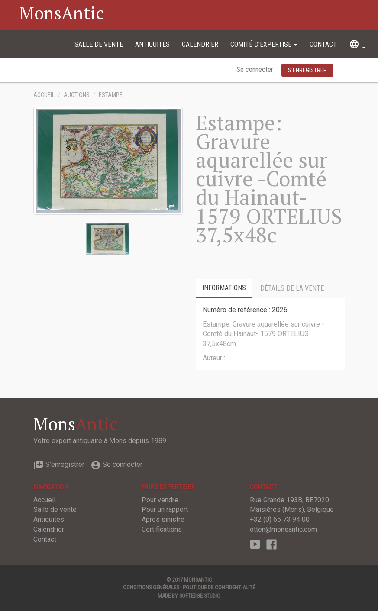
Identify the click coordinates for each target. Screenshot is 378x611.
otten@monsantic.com (283, 529)
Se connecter (255, 69)
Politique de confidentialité (219, 587)
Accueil (44, 95)
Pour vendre (160, 500)
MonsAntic (61, 12)
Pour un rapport (165, 509)
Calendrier (200, 44)
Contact (323, 44)
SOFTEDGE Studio (199, 595)
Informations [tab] (224, 288)
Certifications (162, 529)
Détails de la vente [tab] (292, 288)
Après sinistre (163, 519)
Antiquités (152, 44)
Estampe (111, 95)
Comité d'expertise (263, 44)
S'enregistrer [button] (307, 70)
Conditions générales (151, 587)
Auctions (77, 95)
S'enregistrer (58, 464)
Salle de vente (98, 44)
